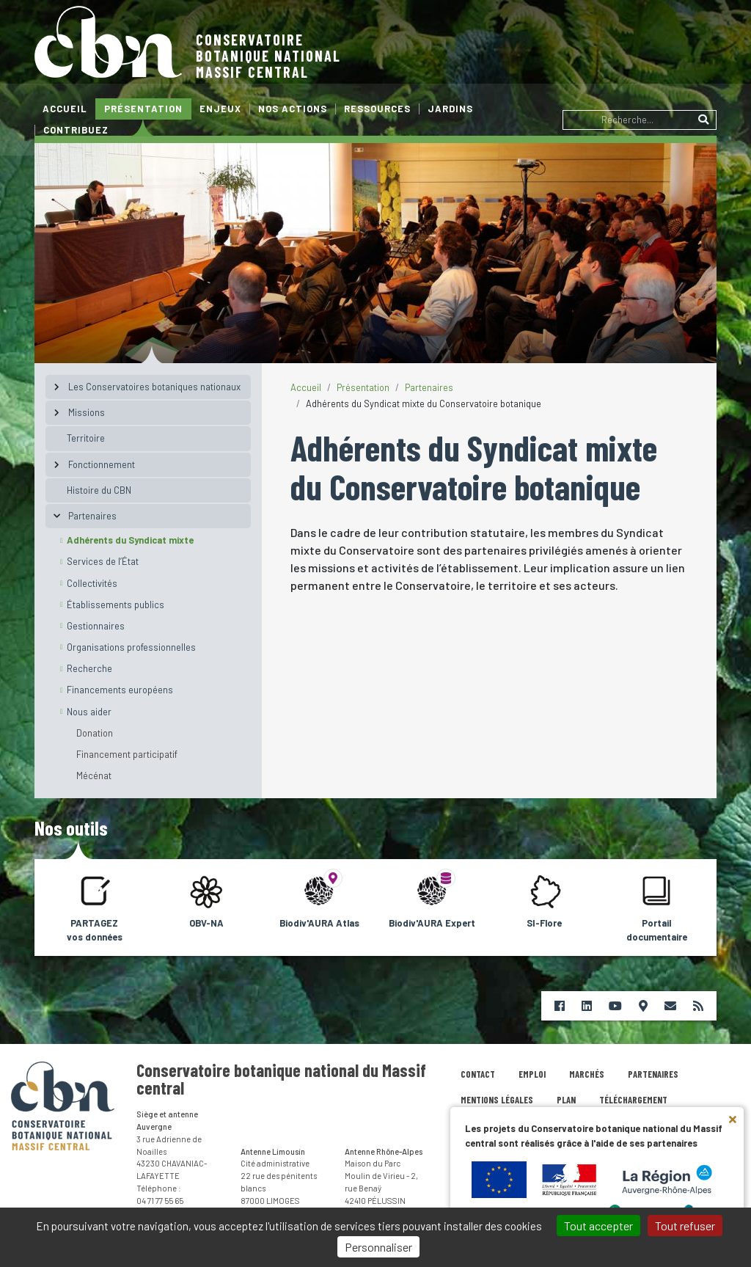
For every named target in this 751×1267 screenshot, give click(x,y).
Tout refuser (685, 1226)
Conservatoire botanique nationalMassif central (268, 56)
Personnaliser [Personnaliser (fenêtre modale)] (378, 1247)
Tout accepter (598, 1226)
